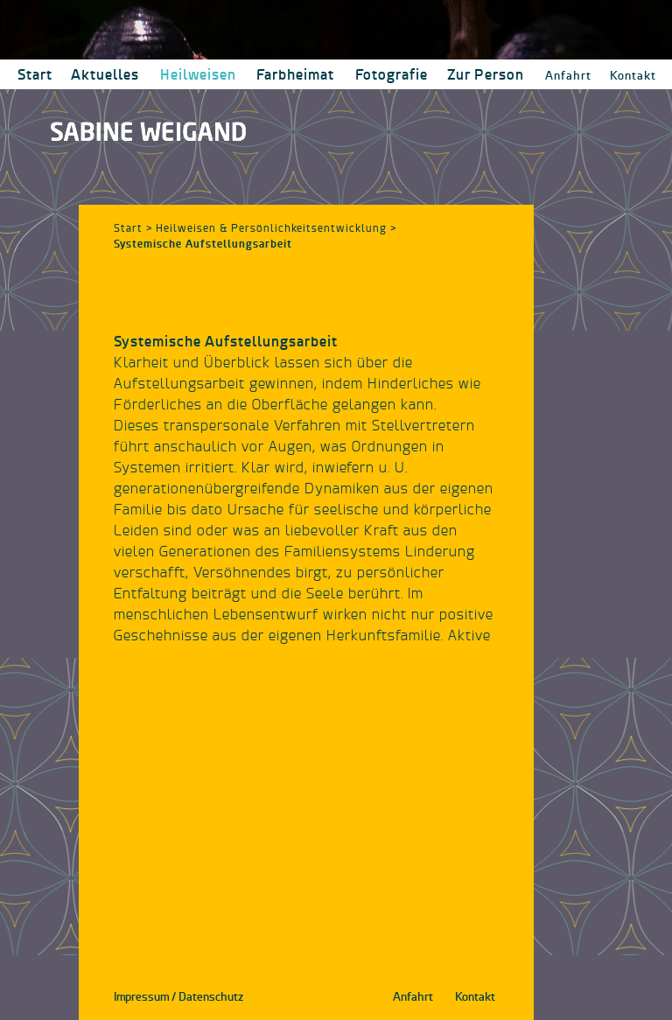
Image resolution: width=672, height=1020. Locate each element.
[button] (198, 74)
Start (128, 228)
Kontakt (633, 75)
